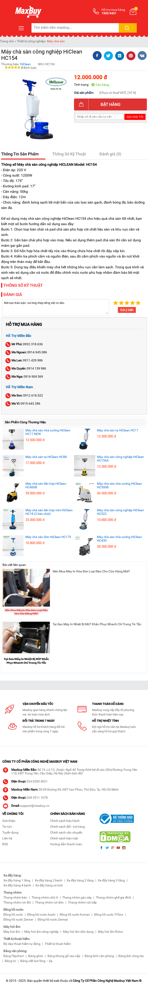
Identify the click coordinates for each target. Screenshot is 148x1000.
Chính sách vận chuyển (66, 832)
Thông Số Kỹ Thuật (69, 154)
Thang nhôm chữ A (44, 897)
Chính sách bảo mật (64, 838)
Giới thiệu (8, 821)
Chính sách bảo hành (65, 821)
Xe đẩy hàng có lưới (49, 885)
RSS (5, 844)
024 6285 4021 (37, 781)
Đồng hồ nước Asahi (41, 914)
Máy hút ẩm (11, 931)
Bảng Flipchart (13, 956)
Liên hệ (7, 838)
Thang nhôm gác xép (77, 897)
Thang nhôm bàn (15, 897)
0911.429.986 (24, 360)
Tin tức (7, 826)
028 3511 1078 (37, 797)
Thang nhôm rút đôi (17, 902)
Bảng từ (10, 961)
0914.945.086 (26, 352)
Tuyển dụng (10, 832)
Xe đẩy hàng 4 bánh (17, 885)
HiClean (25, 64)
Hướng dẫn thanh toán (66, 844)
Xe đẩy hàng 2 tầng (80, 880)
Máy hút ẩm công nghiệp (41, 931)
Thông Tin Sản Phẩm (20, 154)
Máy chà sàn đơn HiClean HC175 (48, 537)
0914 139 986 (26, 368)
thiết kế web (51, 980)
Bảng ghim (35, 956)
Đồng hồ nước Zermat (53, 919)
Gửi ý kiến (127, 310)
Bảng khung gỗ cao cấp (63, 956)
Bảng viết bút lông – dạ (36, 961)
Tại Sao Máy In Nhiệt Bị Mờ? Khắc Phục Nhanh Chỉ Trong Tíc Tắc (97, 624)
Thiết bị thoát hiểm (58, 944)
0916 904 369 (24, 376)
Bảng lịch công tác (131, 956)
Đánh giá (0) (110, 154)
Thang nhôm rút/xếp (82, 902)
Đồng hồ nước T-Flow (108, 914)
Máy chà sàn (56, 41)
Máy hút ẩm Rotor (110, 931)
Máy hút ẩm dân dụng (78, 931)
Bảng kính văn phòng (99, 956)
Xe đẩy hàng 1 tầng (16, 880)
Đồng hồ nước (13, 914)
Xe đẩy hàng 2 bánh (48, 880)
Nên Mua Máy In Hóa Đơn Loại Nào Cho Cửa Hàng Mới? (91, 571)
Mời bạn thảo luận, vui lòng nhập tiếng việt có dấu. (56, 307)
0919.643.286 (23, 403)
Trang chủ (7, 41)
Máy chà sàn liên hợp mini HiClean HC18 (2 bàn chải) (49, 512)
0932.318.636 (24, 344)
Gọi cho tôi (135, 117)
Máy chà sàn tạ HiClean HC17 (117, 430)
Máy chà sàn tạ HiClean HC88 (46, 457)
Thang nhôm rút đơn (49, 902)
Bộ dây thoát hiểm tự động (21, 944)
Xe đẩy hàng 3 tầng (111, 880)
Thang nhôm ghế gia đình (113, 897)
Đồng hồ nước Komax (75, 914)
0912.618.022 (24, 395)
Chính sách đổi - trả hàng (67, 826)
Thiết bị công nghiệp (31, 41)
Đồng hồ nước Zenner (18, 919)
